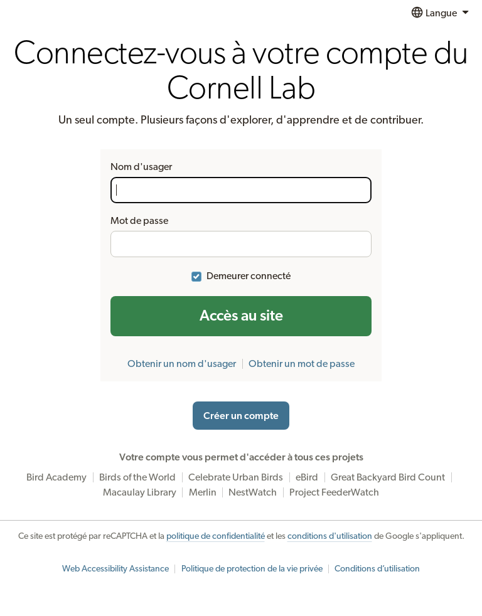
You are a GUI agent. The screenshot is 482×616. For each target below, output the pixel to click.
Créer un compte (241, 416)
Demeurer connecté (248, 276)
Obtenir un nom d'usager (181, 364)
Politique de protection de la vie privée (252, 569)
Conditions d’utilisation (377, 569)
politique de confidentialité (215, 536)
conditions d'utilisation (329, 536)
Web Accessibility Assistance (115, 569)
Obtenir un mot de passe (302, 364)
